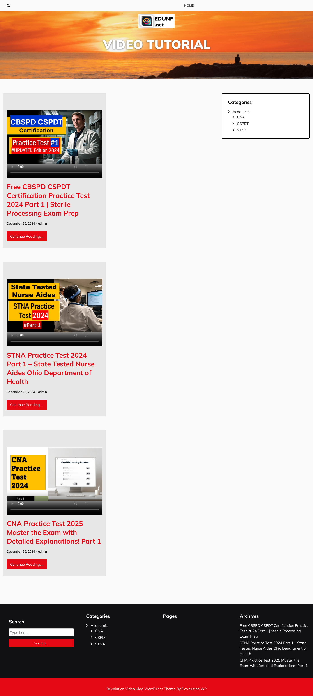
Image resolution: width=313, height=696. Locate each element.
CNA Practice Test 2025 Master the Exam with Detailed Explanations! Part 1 (54, 532)
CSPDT (243, 123)
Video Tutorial (156, 44)
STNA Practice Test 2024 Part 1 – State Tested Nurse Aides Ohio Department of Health (50, 368)
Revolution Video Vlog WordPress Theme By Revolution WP (156, 689)
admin (42, 223)
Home (189, 5)
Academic (240, 111)
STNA (242, 130)
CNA (241, 117)
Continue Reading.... (27, 236)
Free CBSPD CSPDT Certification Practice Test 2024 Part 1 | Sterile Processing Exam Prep (48, 199)
